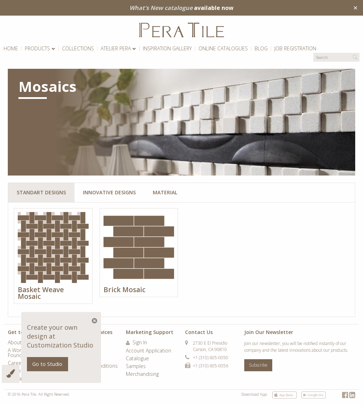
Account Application (148, 351)
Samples (136, 366)
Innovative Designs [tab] (109, 192)
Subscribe (258, 365)
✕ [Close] (355, 8)
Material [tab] (165, 192)
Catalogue (137, 359)
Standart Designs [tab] (41, 192)
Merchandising (142, 374)
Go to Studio (47, 364)
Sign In (136, 343)
